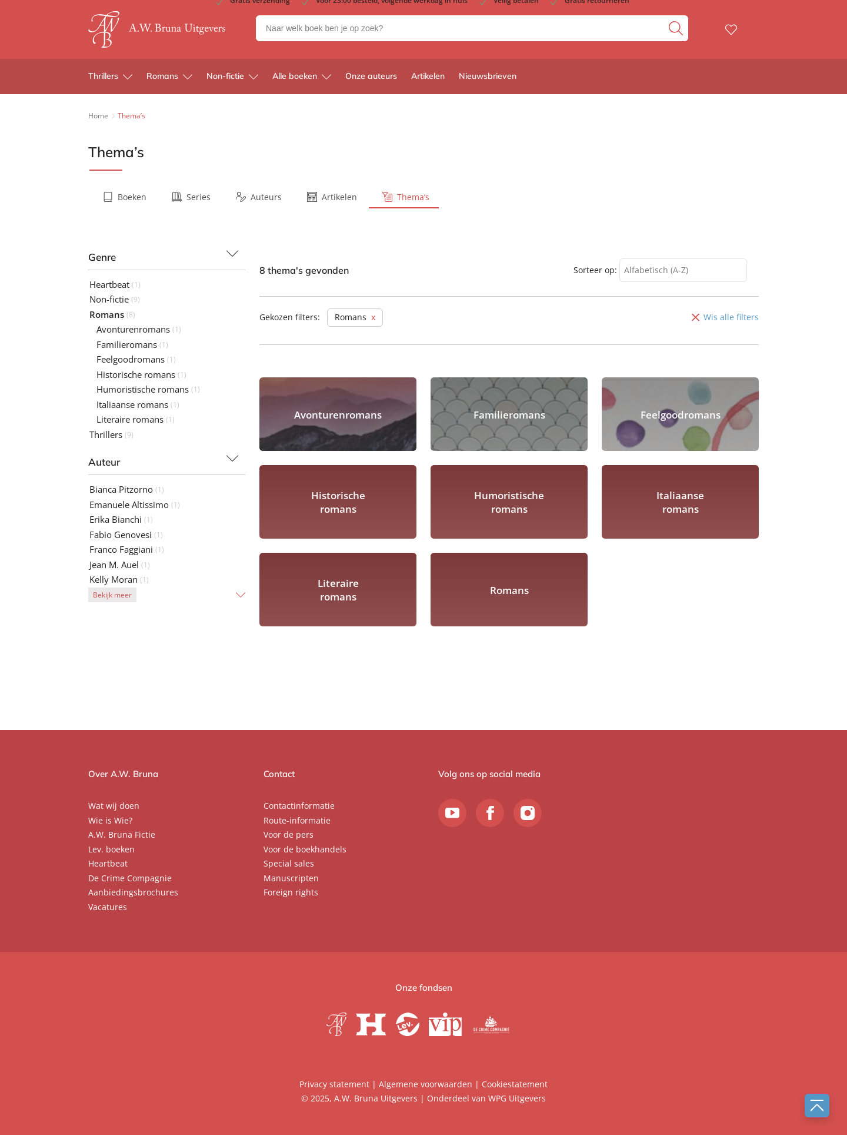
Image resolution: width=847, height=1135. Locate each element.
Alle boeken (294, 76)
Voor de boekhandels (305, 849)
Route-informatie (297, 820)
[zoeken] (677, 28)
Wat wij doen (113, 805)
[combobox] (683, 270)
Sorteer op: (595, 270)
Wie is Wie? (110, 820)
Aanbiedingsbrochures (133, 892)
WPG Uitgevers (517, 1098)
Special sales (289, 863)
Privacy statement (334, 1084)
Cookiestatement (515, 1084)
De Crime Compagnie (130, 878)
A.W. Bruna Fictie (121, 834)
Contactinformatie (299, 805)
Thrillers (103, 76)
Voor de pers (289, 834)
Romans (162, 76)
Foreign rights (291, 892)
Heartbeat (108, 863)
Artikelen (428, 76)
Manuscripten (291, 878)
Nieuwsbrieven (487, 76)
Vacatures (107, 906)
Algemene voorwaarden (425, 1084)
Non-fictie (225, 76)
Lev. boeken (111, 849)
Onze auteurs (371, 76)
